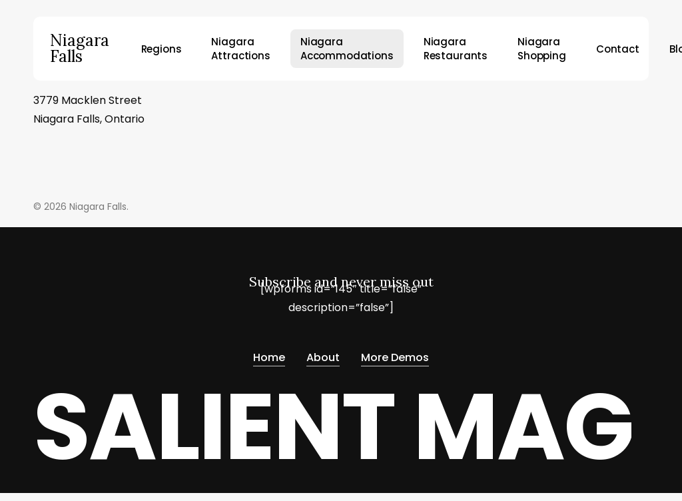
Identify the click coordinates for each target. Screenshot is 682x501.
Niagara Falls (79, 49)
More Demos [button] (395, 354)
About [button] (323, 354)
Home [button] (269, 354)
